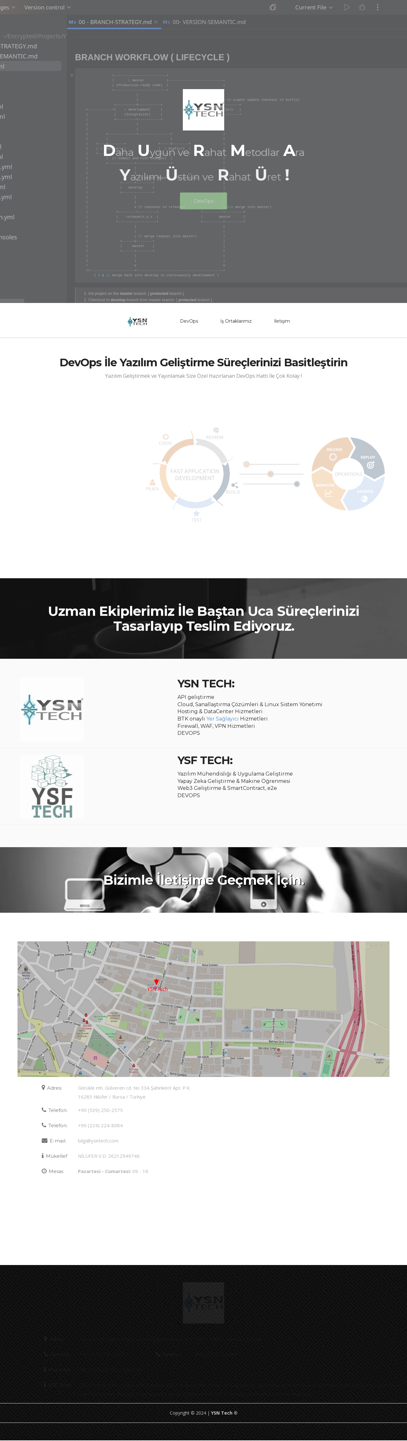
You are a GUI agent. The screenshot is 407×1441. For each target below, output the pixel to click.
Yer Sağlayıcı (222, 719)
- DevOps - (203, 205)
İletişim (282, 322)
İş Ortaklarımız (236, 322)
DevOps (189, 322)
